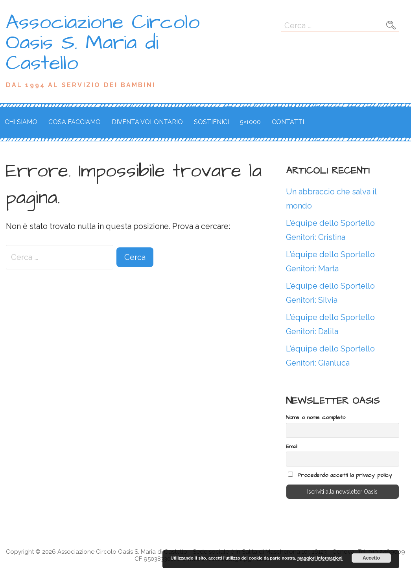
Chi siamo (21, 122)
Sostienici (211, 122)
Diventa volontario (147, 122)
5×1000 (250, 122)
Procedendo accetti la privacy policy (340, 475)
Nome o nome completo (315, 417)
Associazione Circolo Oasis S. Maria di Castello (103, 42)
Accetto (371, 558)
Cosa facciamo (74, 122)
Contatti (288, 122)
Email (291, 446)
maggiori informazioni (320, 558)
